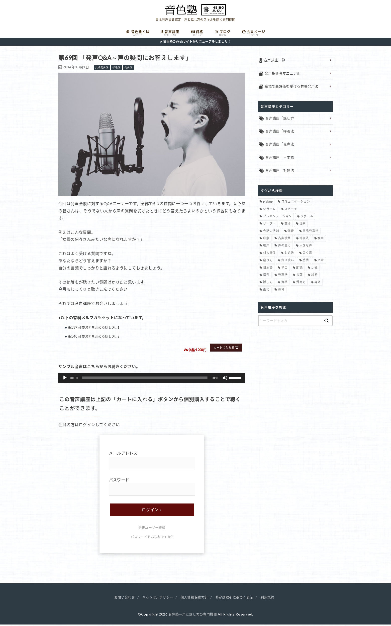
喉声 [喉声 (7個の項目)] (320, 240)
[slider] (145, 379)
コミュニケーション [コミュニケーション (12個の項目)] (295, 204)
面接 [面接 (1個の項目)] (266, 292)
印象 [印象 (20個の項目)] (266, 240)
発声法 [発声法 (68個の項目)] (283, 277)
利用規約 (271, 599)
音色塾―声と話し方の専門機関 (192, 616)
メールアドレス (152, 461)
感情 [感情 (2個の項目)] (305, 262)
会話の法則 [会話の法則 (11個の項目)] (271, 233)
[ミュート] (224, 379)
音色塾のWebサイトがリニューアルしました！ (197, 43)
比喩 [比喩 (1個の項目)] (314, 269)
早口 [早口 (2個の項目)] (284, 269)
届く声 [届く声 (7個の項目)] (307, 255)
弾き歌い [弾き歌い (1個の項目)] (287, 262)
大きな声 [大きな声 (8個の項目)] (305, 248)
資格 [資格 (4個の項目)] (284, 284)
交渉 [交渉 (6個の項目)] (288, 226)
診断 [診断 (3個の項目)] (314, 277)
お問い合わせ (120, 599)
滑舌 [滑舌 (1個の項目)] (266, 277)
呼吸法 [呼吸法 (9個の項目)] (304, 240)
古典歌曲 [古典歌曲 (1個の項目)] (284, 240)
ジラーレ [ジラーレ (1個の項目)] (269, 211)
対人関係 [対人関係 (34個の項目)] (269, 255)
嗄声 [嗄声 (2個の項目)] (266, 248)
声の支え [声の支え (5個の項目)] (284, 248)
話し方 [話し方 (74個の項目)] (268, 284)
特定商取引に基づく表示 (236, 599)
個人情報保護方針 (194, 599)
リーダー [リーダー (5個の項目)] (269, 226)
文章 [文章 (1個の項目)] (320, 262)
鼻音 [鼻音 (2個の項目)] (281, 292)
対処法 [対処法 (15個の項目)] (289, 255)
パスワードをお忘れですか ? (152, 539)
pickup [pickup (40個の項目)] (268, 204)
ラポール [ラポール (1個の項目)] (306, 218)
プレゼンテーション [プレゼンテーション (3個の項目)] (277, 218)
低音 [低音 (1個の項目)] (291, 233)
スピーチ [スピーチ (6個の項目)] (291, 211)
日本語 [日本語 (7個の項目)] (268, 269)
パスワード (152, 488)
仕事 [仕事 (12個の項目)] (302, 226)
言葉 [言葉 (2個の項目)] (299, 277)
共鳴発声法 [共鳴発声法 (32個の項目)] (310, 233)
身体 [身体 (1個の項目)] (317, 284)
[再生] (64, 379)
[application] (151, 379)
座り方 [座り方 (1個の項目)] (268, 262)
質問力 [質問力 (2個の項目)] (301, 284)
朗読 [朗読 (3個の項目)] (299, 269)
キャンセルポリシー (155, 599)
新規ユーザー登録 (151, 529)
